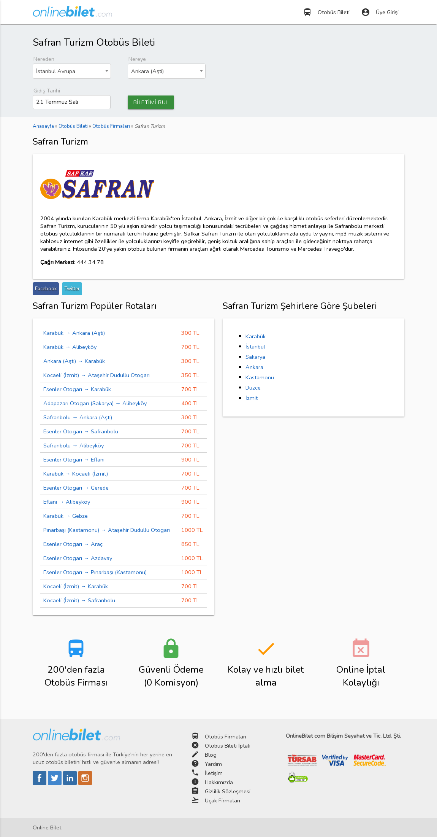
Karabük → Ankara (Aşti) (74, 333)
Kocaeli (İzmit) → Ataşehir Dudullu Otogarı (96, 375)
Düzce (253, 387)
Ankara (254, 367)
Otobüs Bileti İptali (227, 745)
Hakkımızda (219, 782)
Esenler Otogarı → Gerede (76, 488)
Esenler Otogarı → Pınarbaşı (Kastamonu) (95, 572)
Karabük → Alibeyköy (70, 347)
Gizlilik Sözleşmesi (227, 791)
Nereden (43, 59)
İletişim (214, 773)
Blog (211, 755)
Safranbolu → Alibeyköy (73, 445)
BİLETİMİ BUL (151, 102)
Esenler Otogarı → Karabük (77, 389)
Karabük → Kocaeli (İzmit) (75, 473)
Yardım (213, 764)
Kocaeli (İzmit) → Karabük (75, 586)
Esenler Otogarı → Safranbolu (80, 431)
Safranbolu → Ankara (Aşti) (77, 417)
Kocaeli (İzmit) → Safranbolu (79, 600)
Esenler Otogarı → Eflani (73, 459)
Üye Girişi (380, 12)
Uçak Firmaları (222, 800)
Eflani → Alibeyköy (66, 502)
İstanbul (255, 346)
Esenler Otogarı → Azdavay (77, 558)
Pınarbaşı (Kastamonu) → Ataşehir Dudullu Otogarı (106, 530)
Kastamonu (259, 377)
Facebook (46, 288)
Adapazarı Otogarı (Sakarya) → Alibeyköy (95, 403)
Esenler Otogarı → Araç (73, 544)
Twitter (72, 288)
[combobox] (72, 71)
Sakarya (255, 357)
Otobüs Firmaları (225, 736)
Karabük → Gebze (65, 516)
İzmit (251, 398)
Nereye (137, 59)
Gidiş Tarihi (46, 90)
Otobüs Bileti (326, 12)
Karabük (255, 336)
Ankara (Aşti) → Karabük (74, 361)
